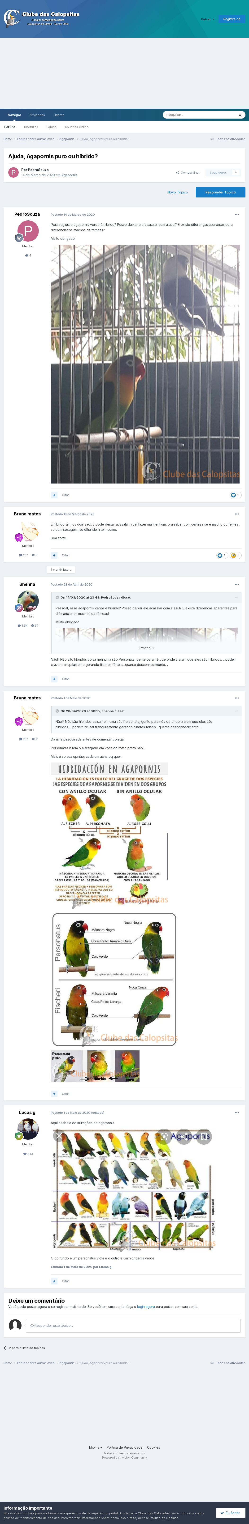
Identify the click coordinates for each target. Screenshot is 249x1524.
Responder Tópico (220, 192)
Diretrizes (31, 127)
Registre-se (231, 19)
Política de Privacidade (125, 1447)
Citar (65, 495)
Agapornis (69, 175)
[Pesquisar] (186, 115)
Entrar (207, 19)
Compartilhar (188, 172)
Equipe (52, 127)
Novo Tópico (177, 192)
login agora (146, 1307)
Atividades (37, 115)
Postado (73, 214)
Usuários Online (76, 127)
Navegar (14, 117)
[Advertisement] (124, 73)
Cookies (153, 1447)
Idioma (95, 1447)
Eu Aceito (230, 1513)
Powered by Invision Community (124, 1457)
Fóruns (10, 127)
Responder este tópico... (51, 1325)
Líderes (58, 115)
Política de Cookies (164, 1518)
